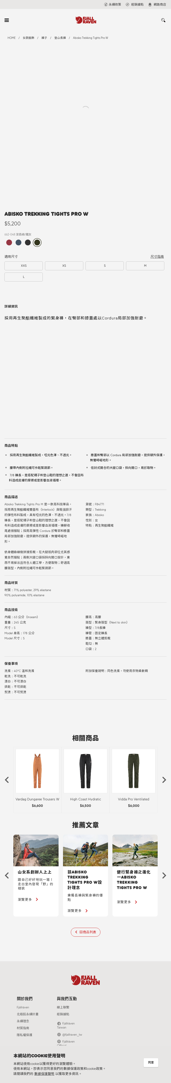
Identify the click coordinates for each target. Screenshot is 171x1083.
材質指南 (23, 1028)
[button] (6, 780)
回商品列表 (87, 932)
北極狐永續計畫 (28, 1014)
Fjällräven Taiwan (73, 1024)
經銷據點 (63, 1014)
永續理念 (23, 1021)
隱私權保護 (24, 1035)
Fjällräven (23, 1008)
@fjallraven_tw (72, 1031)
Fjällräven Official (73, 1038)
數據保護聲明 (44, 1074)
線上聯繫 (63, 1008)
